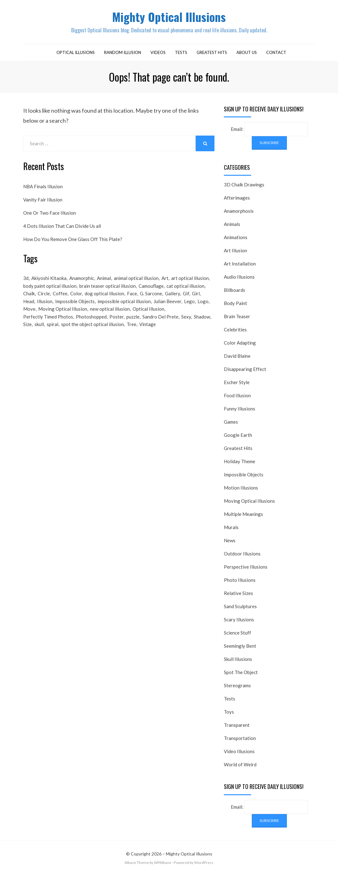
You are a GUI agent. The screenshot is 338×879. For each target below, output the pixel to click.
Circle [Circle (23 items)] (44, 299)
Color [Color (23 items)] (76, 299)
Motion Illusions (241, 491)
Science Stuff (237, 636)
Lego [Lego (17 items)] (189, 307)
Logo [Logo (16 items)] (203, 307)
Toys (229, 715)
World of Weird (240, 768)
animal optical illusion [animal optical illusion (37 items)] (136, 282)
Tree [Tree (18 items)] (131, 333)
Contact (276, 55)
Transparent (237, 729)
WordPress (204, 866)
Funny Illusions (239, 412)
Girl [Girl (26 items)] (196, 299)
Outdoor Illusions (242, 557)
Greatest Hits (212, 55)
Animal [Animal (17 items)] (104, 282)
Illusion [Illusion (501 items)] (44, 307)
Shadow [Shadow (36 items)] (202, 324)
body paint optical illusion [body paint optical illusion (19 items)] (50, 290)
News (229, 544)
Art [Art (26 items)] (164, 282)
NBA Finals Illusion (43, 190)
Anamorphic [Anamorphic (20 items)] (81, 282)
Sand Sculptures (240, 610)
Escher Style (237, 386)
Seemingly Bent (240, 649)
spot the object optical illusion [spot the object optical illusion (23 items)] (92, 333)
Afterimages (237, 201)
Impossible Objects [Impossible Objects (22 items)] (75, 307)
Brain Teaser (237, 320)
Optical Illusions (75, 55)
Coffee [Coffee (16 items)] (60, 299)
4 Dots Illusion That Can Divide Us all (62, 229)
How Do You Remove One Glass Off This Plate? (72, 242)
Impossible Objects (243, 478)
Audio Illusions (239, 280)
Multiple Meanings (243, 518)
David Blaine (237, 359)
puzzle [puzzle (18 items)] (133, 324)
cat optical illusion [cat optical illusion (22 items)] (185, 290)
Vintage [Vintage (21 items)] (147, 333)
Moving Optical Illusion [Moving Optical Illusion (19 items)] (62, 316)
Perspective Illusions (245, 570)
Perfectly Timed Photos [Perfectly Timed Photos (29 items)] (48, 324)
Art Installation (240, 267)
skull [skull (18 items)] (39, 333)
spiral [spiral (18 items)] (52, 333)
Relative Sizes (238, 597)
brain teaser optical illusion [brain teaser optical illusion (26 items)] (107, 290)
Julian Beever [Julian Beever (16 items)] (167, 307)
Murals (231, 531)
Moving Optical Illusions (249, 504)
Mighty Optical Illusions (169, 18)
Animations (235, 241)
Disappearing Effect (245, 373)
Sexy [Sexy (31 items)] (186, 324)
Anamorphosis (239, 214)
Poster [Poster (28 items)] (116, 324)
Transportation (240, 742)
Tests (181, 55)
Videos (158, 55)
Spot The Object (241, 676)
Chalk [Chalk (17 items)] (29, 299)
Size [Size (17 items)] (27, 333)
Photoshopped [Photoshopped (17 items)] (91, 324)
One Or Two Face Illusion (49, 216)
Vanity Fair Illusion (42, 203)
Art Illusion (235, 254)
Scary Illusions (239, 623)
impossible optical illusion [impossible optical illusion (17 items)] (124, 307)
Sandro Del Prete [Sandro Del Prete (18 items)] (160, 324)
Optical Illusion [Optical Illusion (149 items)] (148, 316)
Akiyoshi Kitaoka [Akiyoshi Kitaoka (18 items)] (48, 282)
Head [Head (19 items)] (28, 307)
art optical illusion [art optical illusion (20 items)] (190, 282)
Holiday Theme (239, 465)
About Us (246, 55)
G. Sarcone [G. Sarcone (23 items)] (151, 299)
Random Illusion (122, 55)
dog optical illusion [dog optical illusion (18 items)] (104, 299)
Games (231, 425)
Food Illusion (237, 399)
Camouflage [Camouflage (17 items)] (151, 290)
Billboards (234, 294)
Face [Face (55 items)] (132, 299)
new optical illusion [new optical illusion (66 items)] (110, 316)
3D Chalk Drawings (244, 188)
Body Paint (235, 307)
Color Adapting (240, 346)
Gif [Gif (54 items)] (186, 299)
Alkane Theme (136, 866)
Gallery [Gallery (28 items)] (172, 299)
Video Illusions (239, 755)
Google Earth (238, 439)
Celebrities (235, 333)
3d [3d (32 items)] (26, 282)
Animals (232, 228)
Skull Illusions (238, 663)
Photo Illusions (240, 584)
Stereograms (237, 689)
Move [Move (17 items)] (29, 316)
